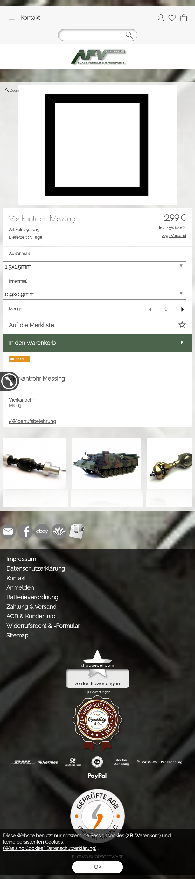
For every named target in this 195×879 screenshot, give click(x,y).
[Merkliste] (172, 18)
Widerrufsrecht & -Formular (43, 625)
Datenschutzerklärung (35, 568)
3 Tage (25, 237)
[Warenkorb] (183, 18)
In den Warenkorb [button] (32, 343)
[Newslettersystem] (77, 531)
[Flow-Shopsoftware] (59, 531)
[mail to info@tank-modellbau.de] (8, 531)
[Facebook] (25, 531)
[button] (11, 18)
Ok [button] (97, 867)
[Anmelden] (161, 18)
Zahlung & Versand (31, 606)
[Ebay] (42, 531)
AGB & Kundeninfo (30, 616)
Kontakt (30, 17)
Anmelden (20, 587)
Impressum (21, 559)
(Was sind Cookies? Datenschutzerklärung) (49, 848)
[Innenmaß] (94, 294)
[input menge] (165, 308)
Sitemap (17, 635)
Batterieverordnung (32, 597)
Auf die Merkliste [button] (31, 325)
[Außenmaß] (94, 267)
